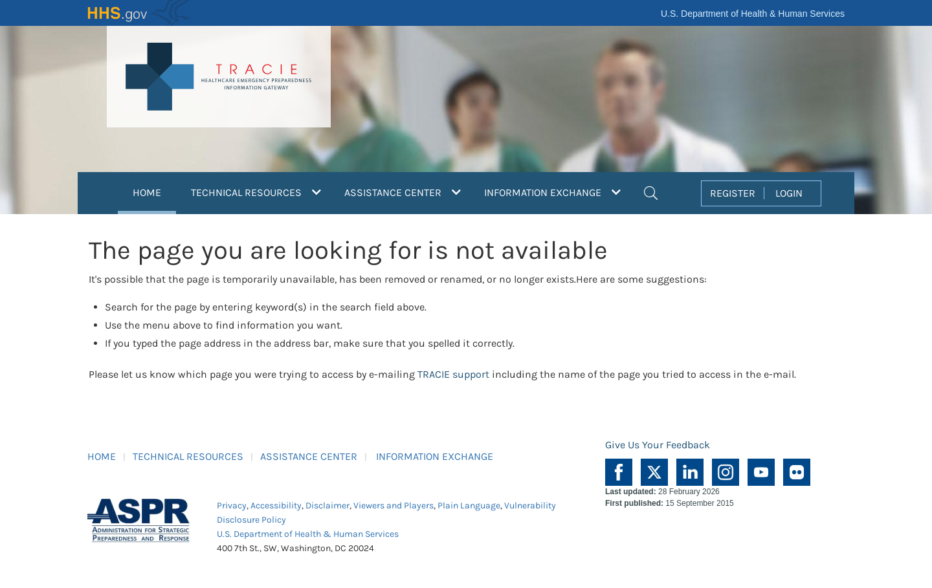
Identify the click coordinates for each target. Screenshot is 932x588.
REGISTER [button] (732, 193)
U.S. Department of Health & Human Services (753, 13)
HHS (139, 13)
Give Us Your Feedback (657, 445)
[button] (650, 191)
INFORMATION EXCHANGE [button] (552, 192)
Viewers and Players (393, 505)
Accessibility (276, 505)
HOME (154, 191)
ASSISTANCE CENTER (308, 456)
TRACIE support (453, 374)
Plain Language (469, 505)
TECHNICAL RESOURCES (188, 456)
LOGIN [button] (789, 193)
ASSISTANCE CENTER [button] (402, 192)
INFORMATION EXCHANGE (434, 456)
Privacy (232, 505)
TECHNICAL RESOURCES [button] (256, 192)
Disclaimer (327, 505)
